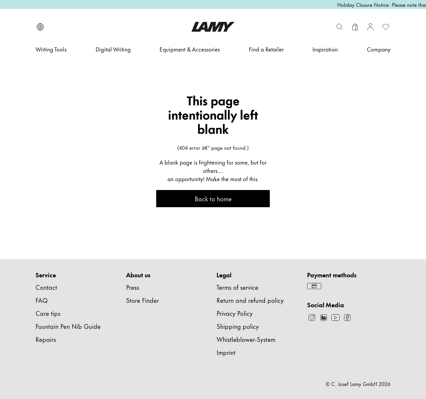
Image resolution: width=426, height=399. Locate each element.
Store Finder (142, 300)
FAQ (42, 300)
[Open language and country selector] (40, 27)
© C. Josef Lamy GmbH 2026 (358, 383)
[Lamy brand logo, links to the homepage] (212, 27)
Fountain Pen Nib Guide (68, 326)
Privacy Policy (235, 313)
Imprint (226, 352)
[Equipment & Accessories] (189, 49)
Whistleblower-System (246, 339)
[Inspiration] (325, 49)
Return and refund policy (250, 300)
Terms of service (237, 287)
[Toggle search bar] (339, 27)
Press (132, 287)
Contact (46, 287)
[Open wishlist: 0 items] (385, 27)
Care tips (48, 313)
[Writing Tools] (51, 49)
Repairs (46, 339)
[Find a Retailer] (266, 49)
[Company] (378, 49)
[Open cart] (355, 27)
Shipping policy (238, 326)
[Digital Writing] (113, 49)
